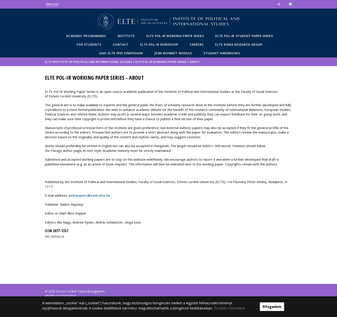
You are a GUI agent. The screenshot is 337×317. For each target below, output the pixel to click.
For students (89, 44)
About (195, 62)
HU (47, 236)
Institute (126, 36)
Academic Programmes (86, 36)
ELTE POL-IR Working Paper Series (175, 36)
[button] (279, 4)
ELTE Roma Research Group (238, 44)
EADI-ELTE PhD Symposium (121, 53)
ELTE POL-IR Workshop (159, 44)
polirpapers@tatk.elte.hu (89, 195)
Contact (121, 44)
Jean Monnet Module (173, 53)
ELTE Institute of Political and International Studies (88, 62)
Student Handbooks (222, 53)
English (52, 4)
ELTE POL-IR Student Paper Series (244, 36)
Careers (197, 44)
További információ (229, 308)
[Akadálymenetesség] (290, 4)
